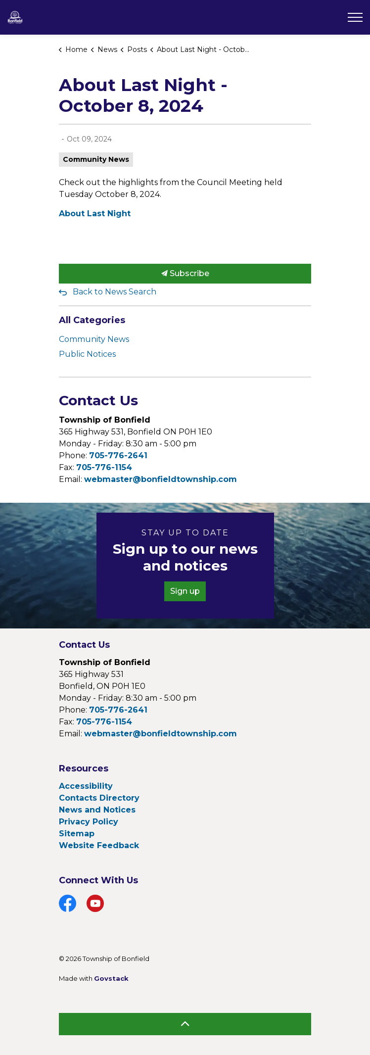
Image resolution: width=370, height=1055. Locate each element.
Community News (96, 159)
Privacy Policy (88, 821)
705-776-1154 (104, 467)
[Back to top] (185, 1024)
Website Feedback (99, 845)
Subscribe (185, 274)
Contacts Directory (99, 798)
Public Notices (87, 354)
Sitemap (76, 833)
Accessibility (86, 786)
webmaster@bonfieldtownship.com (160, 479)
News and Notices (97, 810)
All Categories (92, 320)
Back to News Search (114, 291)
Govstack (111, 978)
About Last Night (95, 213)
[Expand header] (355, 17)
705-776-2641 (118, 455)
